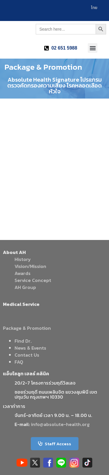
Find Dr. (23, 340)
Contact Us (27, 354)
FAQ (19, 361)
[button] (92, 48)
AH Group (25, 287)
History (23, 259)
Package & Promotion (27, 328)
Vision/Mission (30, 266)
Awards (23, 273)
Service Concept (33, 280)
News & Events (30, 347)
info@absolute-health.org (60, 424)
